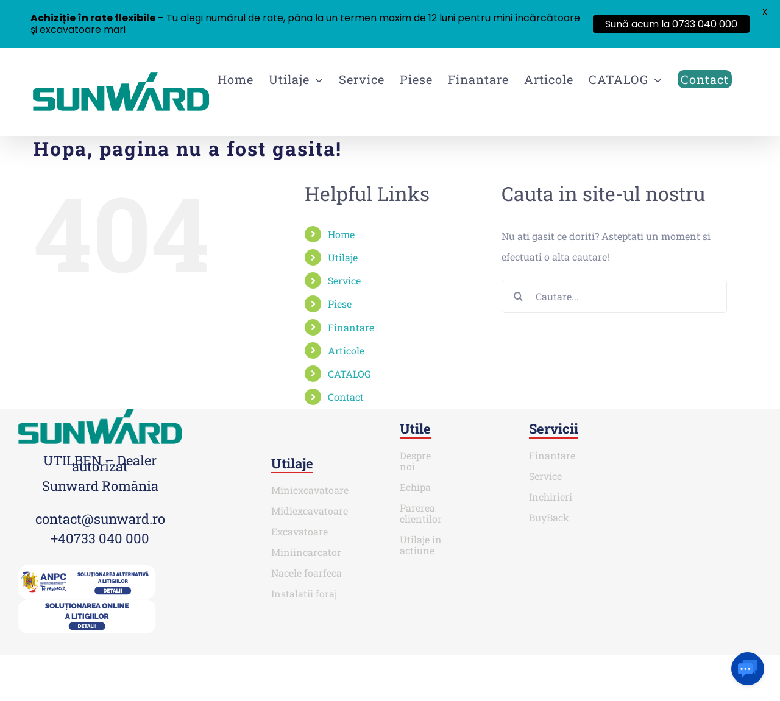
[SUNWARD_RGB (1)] (100, 413)
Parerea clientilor (421, 513)
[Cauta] (518, 296)
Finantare (351, 327)
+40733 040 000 (100, 538)
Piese (340, 303)
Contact (346, 396)
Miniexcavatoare (310, 490)
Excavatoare (299, 531)
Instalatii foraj (304, 593)
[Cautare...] (614, 296)
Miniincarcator (306, 552)
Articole (346, 350)
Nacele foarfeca (306, 572)
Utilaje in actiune (421, 545)
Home (341, 234)
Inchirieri (550, 496)
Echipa (415, 487)
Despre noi (415, 461)
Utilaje (343, 257)
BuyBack (549, 517)
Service (344, 280)
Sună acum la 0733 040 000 (671, 24)
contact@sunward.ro (100, 518)
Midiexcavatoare (309, 510)
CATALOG (349, 373)
